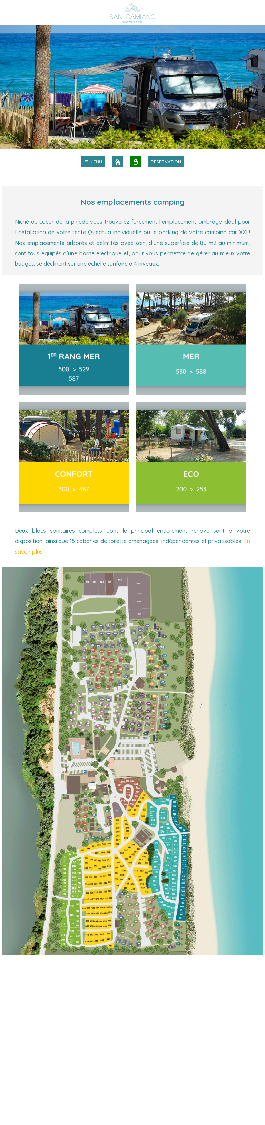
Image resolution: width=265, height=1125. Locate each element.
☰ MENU (93, 161)
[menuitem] (93, 161)
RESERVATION (166, 161)
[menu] (93, 161)
